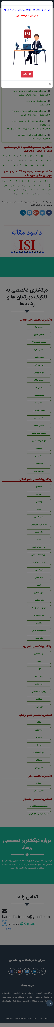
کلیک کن (27, 70)
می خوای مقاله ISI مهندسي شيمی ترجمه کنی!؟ (27, 5)
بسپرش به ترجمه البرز (27, 11)
